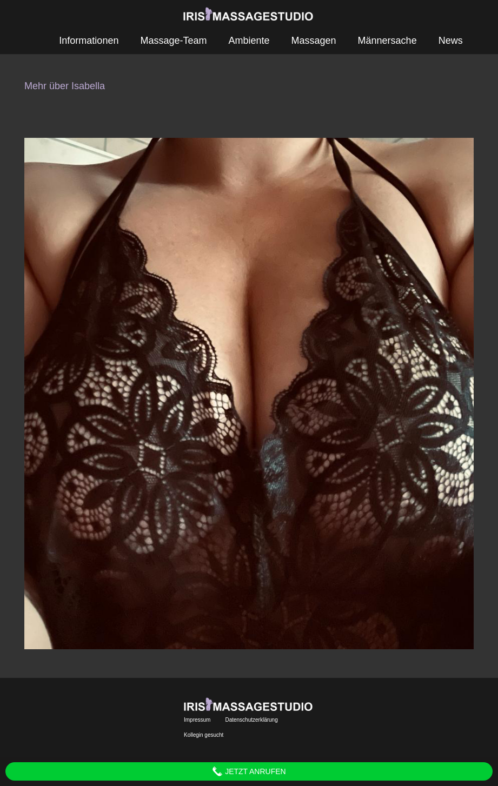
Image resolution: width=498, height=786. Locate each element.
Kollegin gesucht (203, 735)
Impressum (197, 720)
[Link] (249, 14)
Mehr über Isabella (64, 86)
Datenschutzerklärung (251, 720)
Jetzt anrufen (248, 771)
